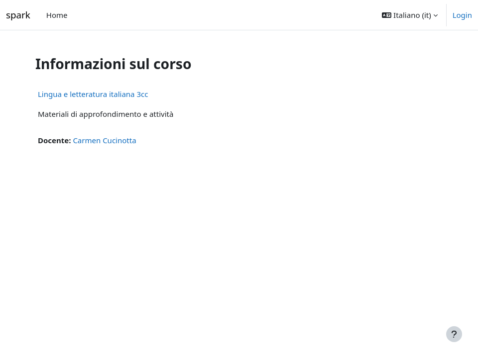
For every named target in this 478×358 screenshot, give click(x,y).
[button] (409, 15)
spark (18, 14)
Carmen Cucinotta (104, 140)
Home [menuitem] (57, 15)
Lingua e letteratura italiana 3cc (93, 94)
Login (462, 15)
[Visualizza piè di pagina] (454, 334)
